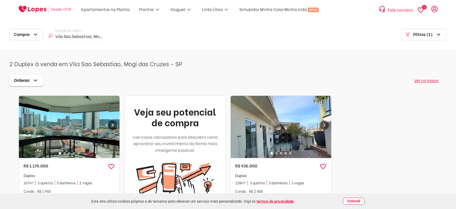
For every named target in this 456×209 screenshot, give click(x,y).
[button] (111, 166)
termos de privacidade (275, 201)
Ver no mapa (426, 80)
